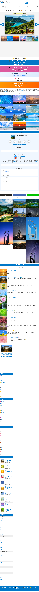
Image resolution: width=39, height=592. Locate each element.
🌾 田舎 (1, 392)
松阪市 (1, 541)
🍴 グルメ (1, 394)
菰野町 (1, 525)
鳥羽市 (1, 558)
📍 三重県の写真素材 (10, 588)
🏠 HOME (4, 588)
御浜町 (1, 580)
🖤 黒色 (1, 420)
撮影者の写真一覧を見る (19, 165)
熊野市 (1, 582)
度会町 (1, 565)
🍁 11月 (1, 452)
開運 (3, 6)
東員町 (1, 523)
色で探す (19, 6)
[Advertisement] (19, 49)
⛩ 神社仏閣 (2, 385)
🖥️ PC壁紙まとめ (26, 588)
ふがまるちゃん (20, 91)
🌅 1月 (1, 429)
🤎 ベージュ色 (2, 424)
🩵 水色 (1, 408)
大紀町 (1, 550)
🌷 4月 (1, 436)
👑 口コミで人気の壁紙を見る (19, 151)
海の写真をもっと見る (19, 132)
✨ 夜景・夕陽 (2, 383)
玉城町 (1, 563)
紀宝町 (1, 584)
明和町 (1, 543)
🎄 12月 (1, 454)
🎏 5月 (1, 438)
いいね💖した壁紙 (33, 2)
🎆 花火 (1, 387)
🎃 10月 (1, 450)
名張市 (1, 571)
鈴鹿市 (1, 530)
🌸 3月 (1, 434)
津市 (0, 538)
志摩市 (1, 556)
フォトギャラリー (6, 3)
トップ (2, 8)
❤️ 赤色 (1, 415)
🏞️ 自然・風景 (2, 378)
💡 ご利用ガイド (33, 588)
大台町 (1, 545)
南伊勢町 (5, 8)
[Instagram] (20, 158)
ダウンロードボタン (19, 13)
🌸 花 (1, 376)
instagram (14, 162)
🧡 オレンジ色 (2, 413)
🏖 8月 (1, 445)
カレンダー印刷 (25, 6)
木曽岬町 (1, 521)
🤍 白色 (1, 422)
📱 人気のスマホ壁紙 (18, 588)
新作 (13, 6)
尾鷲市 (1, 575)
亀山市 (1, 532)
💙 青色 (1, 404)
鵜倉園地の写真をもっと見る (19, 265)
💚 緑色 (1, 406)
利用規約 (5, 92)
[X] (18, 158)
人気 (8, 6)
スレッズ (18, 162)
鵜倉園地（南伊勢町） (5, 172)
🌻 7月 (1, 443)
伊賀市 (1, 569)
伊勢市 (1, 554)
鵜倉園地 (10, 8)
